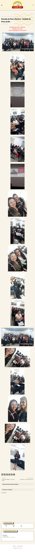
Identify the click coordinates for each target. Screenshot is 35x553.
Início (14, 546)
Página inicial (3, 16)
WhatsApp (20, 546)
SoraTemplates (19, 548)
